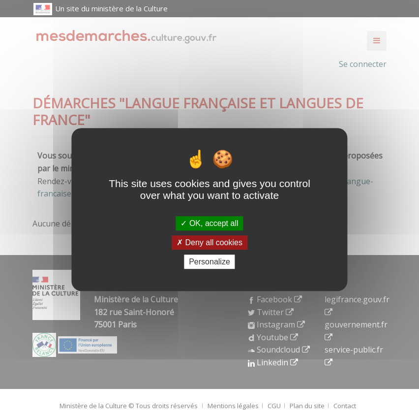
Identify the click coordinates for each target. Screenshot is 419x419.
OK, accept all (209, 223)
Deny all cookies (209, 242)
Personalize (209, 262)
